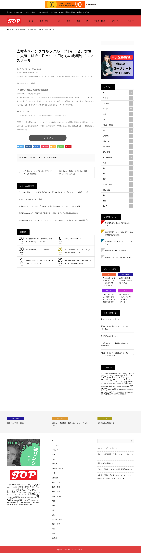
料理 (118, 163)
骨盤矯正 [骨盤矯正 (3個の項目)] (107, 394)
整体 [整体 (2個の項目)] (128, 386)
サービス (57, 21)
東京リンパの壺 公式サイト (111, 319)
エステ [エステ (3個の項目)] (129, 373)
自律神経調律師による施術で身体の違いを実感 (125, 280)
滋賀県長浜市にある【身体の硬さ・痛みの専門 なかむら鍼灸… (119, 233)
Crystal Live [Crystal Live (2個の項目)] (107, 373)
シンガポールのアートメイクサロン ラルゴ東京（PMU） (125, 298)
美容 (68, 21)
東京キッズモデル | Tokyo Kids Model (118, 257)
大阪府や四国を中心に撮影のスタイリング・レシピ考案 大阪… (115, 354)
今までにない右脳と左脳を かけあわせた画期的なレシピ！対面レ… (109, 281)
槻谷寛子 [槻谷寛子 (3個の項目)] (120, 389)
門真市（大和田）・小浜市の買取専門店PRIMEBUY (115, 344)
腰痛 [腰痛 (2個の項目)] (118, 392)
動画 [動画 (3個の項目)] (110, 386)
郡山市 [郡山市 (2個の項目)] (131, 392)
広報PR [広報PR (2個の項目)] (118, 386)
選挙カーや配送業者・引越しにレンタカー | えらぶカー (115, 327)
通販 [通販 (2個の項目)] (127, 392)
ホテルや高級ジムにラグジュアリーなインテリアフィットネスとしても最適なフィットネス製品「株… (54, 220)
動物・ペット (116, 21)
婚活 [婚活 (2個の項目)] (114, 386)
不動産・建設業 (99, 21)
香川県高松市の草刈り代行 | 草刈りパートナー (119, 224)
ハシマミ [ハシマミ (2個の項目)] (127, 377)
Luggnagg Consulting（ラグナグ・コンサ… (118, 242)
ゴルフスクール (37, 158)
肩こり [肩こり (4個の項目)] (113, 391)
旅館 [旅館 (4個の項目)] (114, 389)
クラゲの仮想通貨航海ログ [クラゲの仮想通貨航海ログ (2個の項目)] (116, 375)
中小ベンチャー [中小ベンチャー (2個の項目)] (117, 383)
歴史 (118, 168)
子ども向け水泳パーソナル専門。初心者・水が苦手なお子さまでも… (39, 240)
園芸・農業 (118, 146)
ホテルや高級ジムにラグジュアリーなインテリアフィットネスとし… (39, 262)
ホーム (31, 21)
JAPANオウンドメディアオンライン (74, 549)
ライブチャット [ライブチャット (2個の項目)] (108, 383)
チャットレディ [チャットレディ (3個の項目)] (118, 377)
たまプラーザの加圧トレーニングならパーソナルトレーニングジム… (78, 251)
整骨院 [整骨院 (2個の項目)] (109, 389)
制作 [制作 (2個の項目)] (107, 386)
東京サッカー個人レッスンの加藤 (30, 199)
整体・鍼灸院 (118, 157)
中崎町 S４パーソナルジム (74, 239)
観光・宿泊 (118, 190)
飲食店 (118, 206)
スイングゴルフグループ (50, 158)
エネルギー (118, 103)
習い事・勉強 (118, 184)
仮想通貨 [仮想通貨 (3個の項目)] (125, 383)
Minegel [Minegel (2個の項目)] (112, 373)
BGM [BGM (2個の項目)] (102, 373)
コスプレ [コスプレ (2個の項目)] (109, 377)
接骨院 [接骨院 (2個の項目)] (125, 386)
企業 (78, 21)
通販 (118, 195)
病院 (118, 173)
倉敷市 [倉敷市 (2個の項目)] (131, 383)
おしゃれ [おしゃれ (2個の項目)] (117, 373)
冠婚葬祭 (118, 136)
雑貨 (118, 201)
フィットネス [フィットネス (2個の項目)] (116, 381)
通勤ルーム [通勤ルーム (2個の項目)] (123, 392)
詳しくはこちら (51, 138)
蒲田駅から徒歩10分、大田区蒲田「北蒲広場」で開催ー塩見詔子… (78, 262)
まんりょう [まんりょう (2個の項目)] (123, 373)
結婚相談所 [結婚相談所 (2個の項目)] (107, 392)
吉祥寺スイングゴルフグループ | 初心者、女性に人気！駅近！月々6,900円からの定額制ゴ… (51, 206)
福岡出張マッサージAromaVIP (115, 250)
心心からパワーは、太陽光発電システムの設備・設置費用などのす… (109, 298)
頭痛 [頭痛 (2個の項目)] (102, 394)
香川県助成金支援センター (110, 336)
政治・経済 (44, 21)
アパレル (118, 98)
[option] (27, 422)
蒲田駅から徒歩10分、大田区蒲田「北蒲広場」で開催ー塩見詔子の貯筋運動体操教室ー (49, 213)
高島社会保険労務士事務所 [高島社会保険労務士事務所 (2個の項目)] (118, 394)
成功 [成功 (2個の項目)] (121, 386)
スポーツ (131, 21)
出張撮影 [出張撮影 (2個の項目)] (103, 386)
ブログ (118, 119)
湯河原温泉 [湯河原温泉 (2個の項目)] (127, 389)
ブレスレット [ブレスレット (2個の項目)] (123, 381)
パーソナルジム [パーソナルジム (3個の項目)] (112, 379)
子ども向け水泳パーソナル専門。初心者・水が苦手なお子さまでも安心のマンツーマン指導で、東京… (54, 192)
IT (87, 21)
